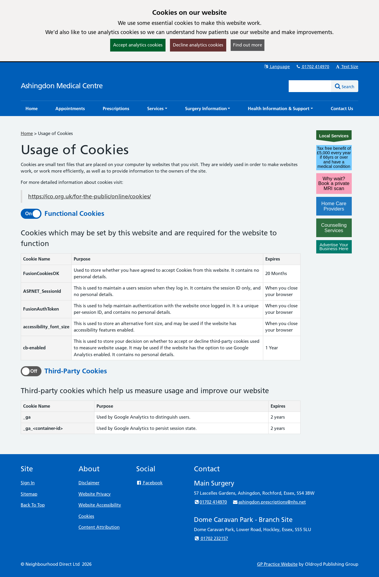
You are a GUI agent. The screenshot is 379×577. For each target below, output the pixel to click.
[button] (157, 108)
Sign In (28, 483)
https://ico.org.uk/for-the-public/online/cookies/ (89, 196)
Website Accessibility (99, 505)
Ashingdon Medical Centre (61, 85)
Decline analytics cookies (198, 45)
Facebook (149, 483)
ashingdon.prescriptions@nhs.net (269, 502)
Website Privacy (94, 494)
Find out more (247, 45)
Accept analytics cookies (138, 45)
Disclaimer (88, 483)
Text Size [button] (346, 66)
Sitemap (29, 494)
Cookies (86, 516)
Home (27, 133)
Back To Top (33, 505)
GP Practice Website (277, 564)
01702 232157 (211, 538)
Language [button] (277, 66)
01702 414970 (312, 66)
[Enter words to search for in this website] (310, 86)
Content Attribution (99, 527)
